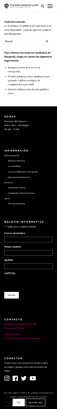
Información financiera (19, 177)
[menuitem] (41, 6)
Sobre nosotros (11, 155)
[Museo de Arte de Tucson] (23, 6)
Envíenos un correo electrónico (22, 338)
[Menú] (48, 6)
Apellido (9, 260)
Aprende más (35, 402)
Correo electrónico (15, 233)
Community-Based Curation (21, 193)
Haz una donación (16, 203)
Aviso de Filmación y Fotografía (23, 172)
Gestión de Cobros (17, 187)
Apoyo (7, 198)
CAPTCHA (9, 273)
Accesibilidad (14, 166)
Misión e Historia (16, 160)
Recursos (8, 182)
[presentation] (27, 283)
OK (18, 402)
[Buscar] (41, 6)
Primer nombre (13, 247)
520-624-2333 (12, 334)
